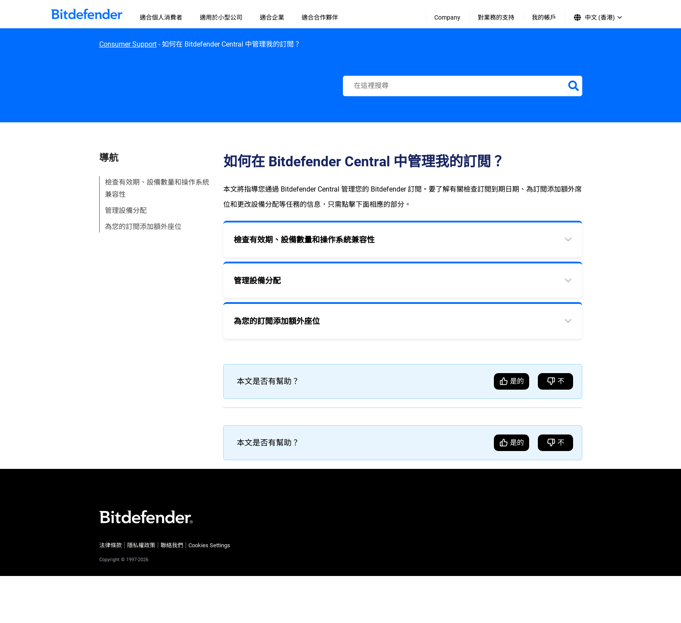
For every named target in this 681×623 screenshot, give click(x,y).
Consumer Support (128, 44)
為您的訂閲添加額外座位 (143, 226)
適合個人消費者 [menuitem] (161, 17)
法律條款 (110, 545)
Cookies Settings (209, 545)
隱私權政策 (141, 545)
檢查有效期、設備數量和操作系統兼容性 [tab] (304, 239)
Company (447, 17)
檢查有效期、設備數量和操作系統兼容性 (157, 188)
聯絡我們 (172, 545)
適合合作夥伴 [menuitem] (320, 17)
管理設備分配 (126, 210)
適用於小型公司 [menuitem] (221, 17)
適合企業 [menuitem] (272, 17)
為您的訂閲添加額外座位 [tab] (277, 321)
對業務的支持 (496, 17)
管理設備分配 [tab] (257, 280)
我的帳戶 (544, 17)
